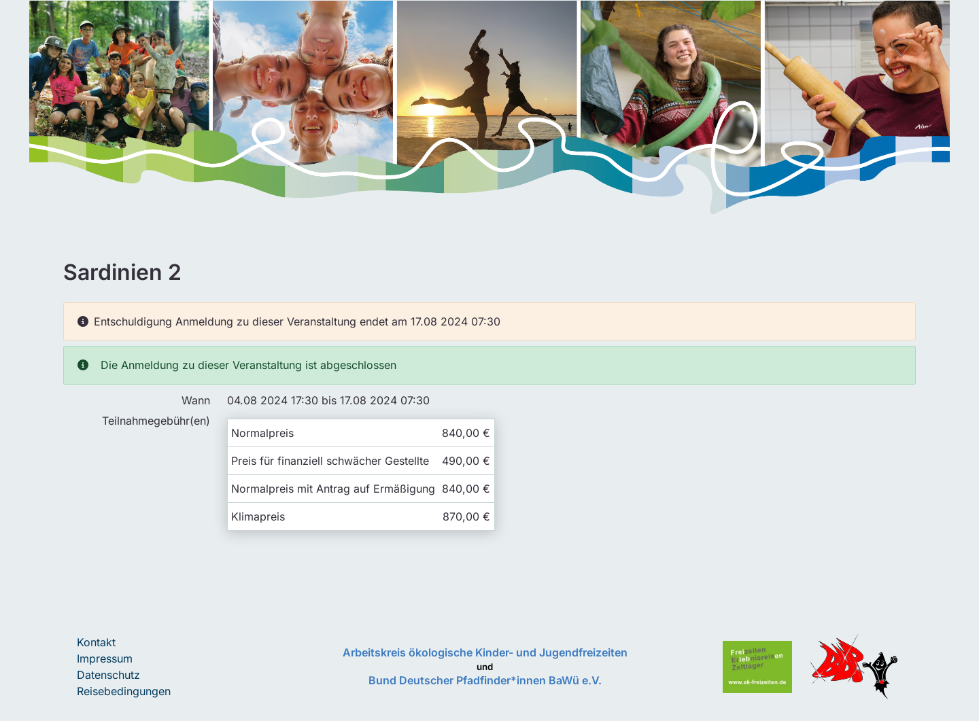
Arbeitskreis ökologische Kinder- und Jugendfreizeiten (485, 652)
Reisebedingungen (124, 691)
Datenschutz (108, 675)
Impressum (105, 658)
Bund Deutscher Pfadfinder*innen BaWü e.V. (485, 680)
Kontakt (96, 642)
